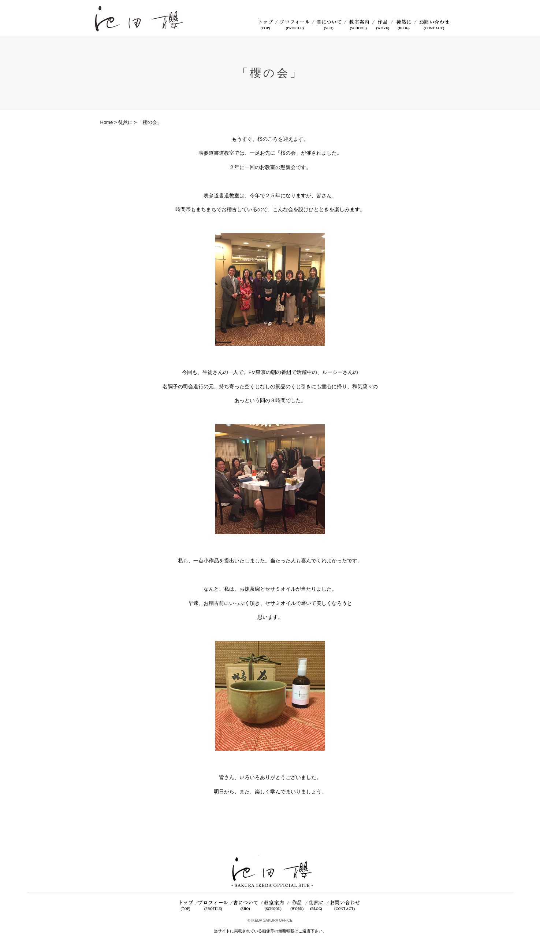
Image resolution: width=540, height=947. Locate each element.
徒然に (125, 122)
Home (106, 122)
